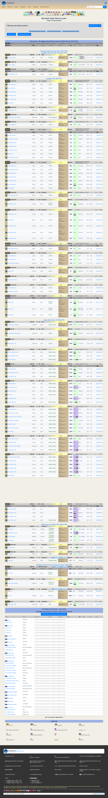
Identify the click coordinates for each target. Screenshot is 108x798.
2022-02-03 (99, 315)
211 (39, 321)
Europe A (44, 121)
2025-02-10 (99, 324)
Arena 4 (9, 595)
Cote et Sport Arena (12, 695)
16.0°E (58, 79)
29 (39, 589)
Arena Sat (9, 642)
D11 (40, 295)
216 (39, 339)
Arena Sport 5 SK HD (10, 683)
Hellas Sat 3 (45, 524)
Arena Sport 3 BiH (10, 663)
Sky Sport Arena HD (10, 709)
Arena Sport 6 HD (12, 95)
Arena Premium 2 (12, 166)
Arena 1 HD (10, 309)
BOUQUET (23, 7)
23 (39, 579)
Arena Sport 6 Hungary (13, 428)
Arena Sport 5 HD (12, 177)
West (43, 364)
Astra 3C (54, 320)
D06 (40, 209)
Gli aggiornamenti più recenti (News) (14, 761)
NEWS (3, 7)
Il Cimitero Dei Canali (10, 774)
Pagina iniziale (14, 751)
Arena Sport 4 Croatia (11, 670)
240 (39, 504)
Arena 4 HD (8, 627)
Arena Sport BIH (11, 686)
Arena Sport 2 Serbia (10, 657)
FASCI (29, 7)
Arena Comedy (11, 536)
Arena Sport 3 (10, 661)
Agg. (97, 45)
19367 (68, 551)
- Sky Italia (97, 769)
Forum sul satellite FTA (36, 782)
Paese (33, 45)
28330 (68, 162)
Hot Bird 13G (56, 53)
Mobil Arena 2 (10, 701)
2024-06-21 (99, 591)
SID (71, 45)
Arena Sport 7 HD (12, 146)
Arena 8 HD (8, 632)
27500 (68, 107)
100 (39, 69)
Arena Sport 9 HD (12, 99)
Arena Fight (10, 103)
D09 (40, 276)
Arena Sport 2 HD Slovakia (14, 117)
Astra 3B (47, 320)
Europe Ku (44, 526)
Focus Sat (50, 574)
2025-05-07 (99, 57)
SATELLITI (9, 7)
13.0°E (64, 53)
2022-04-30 (99, 279)
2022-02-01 (99, 117)
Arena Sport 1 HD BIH (11, 647)
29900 (68, 54)
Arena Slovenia (10, 645)
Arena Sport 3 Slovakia (11, 665)
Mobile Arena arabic (12, 704)
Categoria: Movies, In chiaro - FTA (14, 782)
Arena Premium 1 (12, 135)
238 (39, 436)
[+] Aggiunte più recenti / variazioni (37, 31)
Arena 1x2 (10, 153)
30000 (68, 62)
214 (39, 329)
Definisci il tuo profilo (34, 757)
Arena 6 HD (8, 630)
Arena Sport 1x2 (9, 649)
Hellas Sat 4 (55, 524)
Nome (9, 45)
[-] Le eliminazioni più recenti (53, 31)
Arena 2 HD (10, 625)
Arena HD (9, 636)
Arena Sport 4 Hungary (13, 420)
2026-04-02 (99, 124)
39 (39, 601)
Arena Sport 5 (10, 676)
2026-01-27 (99, 263)
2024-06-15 (99, 595)
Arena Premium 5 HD (13, 169)
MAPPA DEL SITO (44, 7)
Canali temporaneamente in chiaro (70, 31)
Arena (8, 620)
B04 (40, 107)
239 (39, 454)
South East (44, 62)
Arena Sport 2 (10, 653)
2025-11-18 (99, 302)
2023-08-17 (99, 573)
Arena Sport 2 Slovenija (13, 263)
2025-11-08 (99, 529)
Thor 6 (56, 565)
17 (39, 557)
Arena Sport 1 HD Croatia (14, 457)
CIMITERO (35, 7)
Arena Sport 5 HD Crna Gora (12, 680)
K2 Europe (44, 566)
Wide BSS (44, 349)
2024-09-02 (99, 509)
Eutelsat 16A (50, 79)
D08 (40, 253)
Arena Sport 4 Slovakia (11, 672)
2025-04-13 (99, 84)
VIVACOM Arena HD (12, 74)
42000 (68, 121)
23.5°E (61, 320)
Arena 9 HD (10, 315)
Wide (43, 54)
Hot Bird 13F (45, 53)
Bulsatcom (51, 530)
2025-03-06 (99, 409)
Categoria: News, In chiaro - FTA (14, 781)
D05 (40, 243)
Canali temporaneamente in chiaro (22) (65, 766)
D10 (40, 285)
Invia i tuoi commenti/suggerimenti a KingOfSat (90, 756)
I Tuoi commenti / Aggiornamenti (55, 717)
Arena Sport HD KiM (10, 688)
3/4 (71, 81)
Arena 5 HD (10, 302)
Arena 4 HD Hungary (13, 583)
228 (39, 349)
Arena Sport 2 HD (12, 173)
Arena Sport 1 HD (12, 110)
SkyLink (50, 333)
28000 (69, 566)
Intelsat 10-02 (41, 565)
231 (39, 364)
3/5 (71, 162)
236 (39, 380)
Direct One (51, 582)
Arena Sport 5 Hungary (13, 324)
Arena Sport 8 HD (12, 180)
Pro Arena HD (11, 547)
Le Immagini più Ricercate (36, 774)
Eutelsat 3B (45, 51)
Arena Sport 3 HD (12, 92)
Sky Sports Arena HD (10, 714)
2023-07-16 (99, 604)
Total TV (50, 84)
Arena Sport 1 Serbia (13, 139)
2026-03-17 (99, 560)
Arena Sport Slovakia (12, 692)
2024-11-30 (99, 554)
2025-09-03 (99, 369)
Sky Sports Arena (10, 712)
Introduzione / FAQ (9, 756)
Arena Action (11, 540)
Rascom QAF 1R (56, 51)
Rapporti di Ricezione (35, 769)
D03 (40, 199)
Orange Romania (53, 547)
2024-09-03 (99, 424)
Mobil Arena (10, 698)
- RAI (89, 769)
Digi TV (50, 572)
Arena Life (10, 529)
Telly (50, 604)
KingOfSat (99, 793)
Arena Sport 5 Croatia (11, 678)
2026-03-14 (99, 214)
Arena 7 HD (10, 271)
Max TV (50, 203)
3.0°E (65, 51)
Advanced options (95, 25)
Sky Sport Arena (11, 57)
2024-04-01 (99, 65)
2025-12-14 (99, 204)
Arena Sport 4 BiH (10, 668)
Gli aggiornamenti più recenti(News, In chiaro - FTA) (37, 761)
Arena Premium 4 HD (13, 157)
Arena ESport (11, 188)
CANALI (16, 7)
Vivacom (51, 65)
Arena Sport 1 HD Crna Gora (14, 416)
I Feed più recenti (35, 781)
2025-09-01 (99, 533)
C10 (40, 162)
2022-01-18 (99, 110)
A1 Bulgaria (51, 528)
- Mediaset (92, 769)
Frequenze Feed (35, 780)
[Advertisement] (54, 491)
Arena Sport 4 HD (12, 142)
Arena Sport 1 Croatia (13, 413)
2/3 (71, 551)
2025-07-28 (99, 88)
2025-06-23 (99, 547)
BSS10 (40, 566)
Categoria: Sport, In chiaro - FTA (14, 780)
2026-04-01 (99, 356)
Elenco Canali (58, 769)
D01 (40, 192)
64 (39, 54)
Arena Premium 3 (12, 84)
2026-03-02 (99, 220)
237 (39, 406)
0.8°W (68, 565)
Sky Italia (51, 57)
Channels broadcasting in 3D (87, 774)
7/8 (71, 557)
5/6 (71, 54)
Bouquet (81, 769)
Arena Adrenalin (12, 184)
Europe (43, 579)
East (43, 321)
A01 (40, 81)
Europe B (44, 81)
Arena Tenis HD (11, 88)
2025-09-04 (99, 352)
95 (39, 62)
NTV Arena (10, 707)
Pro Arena (10, 554)
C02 (40, 121)
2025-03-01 (99, 583)
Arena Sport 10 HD (12, 150)
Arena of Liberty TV (11, 639)
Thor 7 (63, 565)
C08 (40, 129)
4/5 (71, 107)
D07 (40, 267)
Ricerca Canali (84, 766)
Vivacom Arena (11, 65)
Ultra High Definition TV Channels (64, 774)
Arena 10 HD (9, 622)
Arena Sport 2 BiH (10, 655)
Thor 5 (50, 565)
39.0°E (63, 524)
